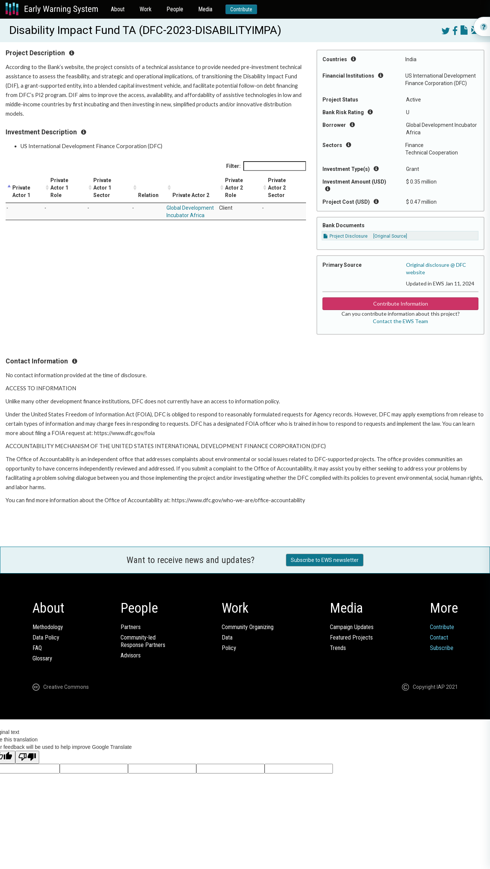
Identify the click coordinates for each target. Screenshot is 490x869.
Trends (338, 647)
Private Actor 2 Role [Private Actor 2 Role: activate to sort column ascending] (234, 187)
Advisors (131, 655)
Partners (131, 627)
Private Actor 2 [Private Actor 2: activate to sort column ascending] (190, 195)
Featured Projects (351, 637)
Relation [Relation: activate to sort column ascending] (148, 195)
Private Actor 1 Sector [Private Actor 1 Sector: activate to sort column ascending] (102, 187)
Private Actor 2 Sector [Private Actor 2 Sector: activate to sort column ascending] (277, 187)
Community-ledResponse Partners (143, 641)
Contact (439, 637)
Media (205, 9)
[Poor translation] (27, 757)
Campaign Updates (352, 627)
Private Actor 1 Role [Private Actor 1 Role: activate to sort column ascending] (59, 187)
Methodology (47, 627)
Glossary (42, 658)
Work (146, 9)
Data (227, 637)
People (174, 9)
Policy (229, 647)
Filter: (266, 166)
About (118, 9)
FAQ (37, 647)
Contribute (241, 9)
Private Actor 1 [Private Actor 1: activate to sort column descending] (21, 191)
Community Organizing (248, 627)
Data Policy (45, 637)
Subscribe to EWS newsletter (325, 560)
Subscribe (441, 647)
